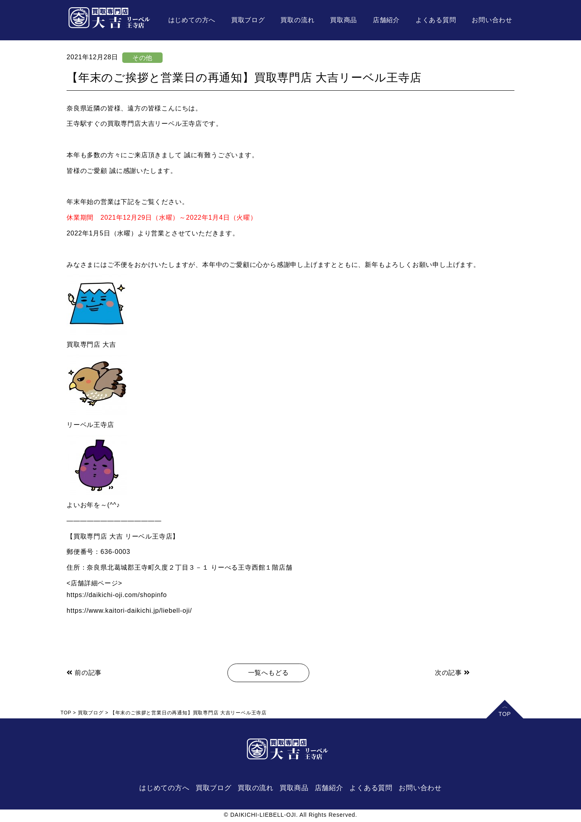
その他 (142, 57)
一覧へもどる (268, 672)
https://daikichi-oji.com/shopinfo (117, 594)
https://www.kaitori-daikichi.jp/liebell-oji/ (129, 610)
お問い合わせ (492, 20)
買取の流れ (297, 20)
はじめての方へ (192, 20)
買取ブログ (248, 20)
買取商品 (343, 20)
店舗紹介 (386, 20)
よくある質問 (436, 20)
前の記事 (84, 672)
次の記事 (452, 672)
